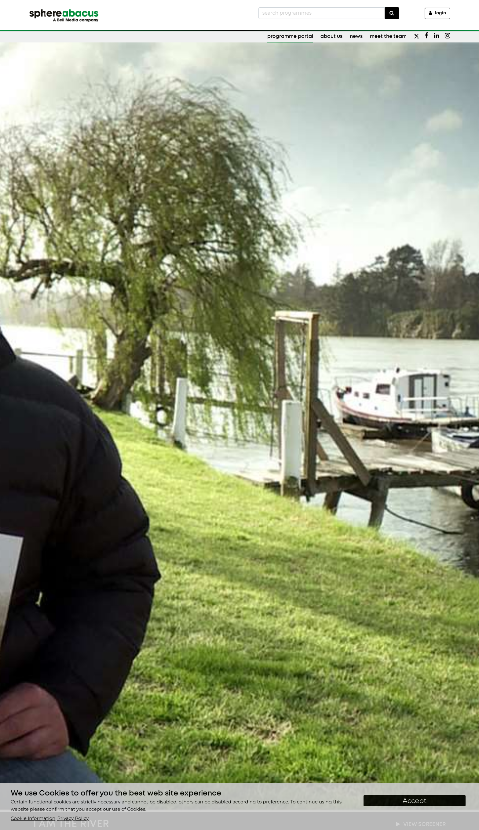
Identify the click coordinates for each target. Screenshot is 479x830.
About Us (331, 36)
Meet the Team (388, 36)
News (356, 36)
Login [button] (437, 13)
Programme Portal (290, 36)
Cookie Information (33, 818)
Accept (415, 800)
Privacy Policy (73, 818)
